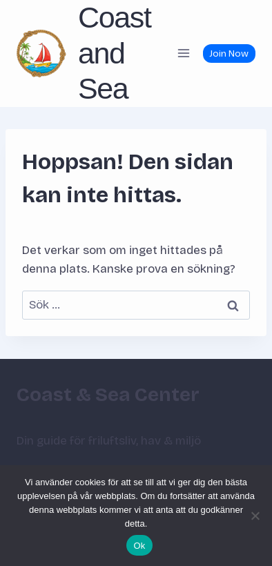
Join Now (229, 53)
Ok (139, 545)
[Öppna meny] (183, 53)
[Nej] (255, 516)
